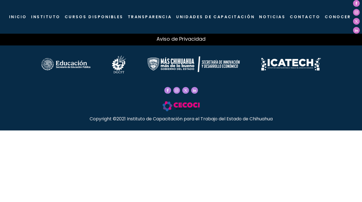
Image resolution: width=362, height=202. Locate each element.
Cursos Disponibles (95, 17)
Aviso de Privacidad (181, 38)
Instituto (47, 17)
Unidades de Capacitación (216, 17)
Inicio (19, 17)
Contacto (305, 17)
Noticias (273, 17)
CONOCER (338, 17)
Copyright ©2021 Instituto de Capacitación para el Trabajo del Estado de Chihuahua (181, 119)
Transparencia (150, 17)
